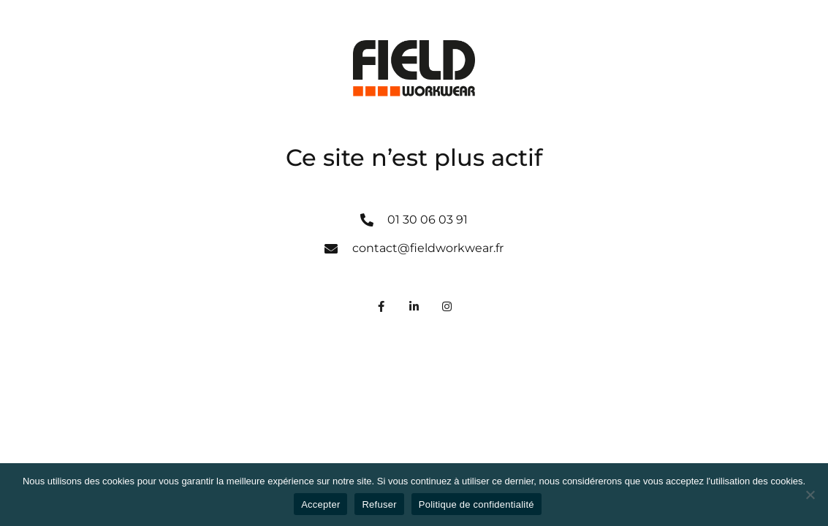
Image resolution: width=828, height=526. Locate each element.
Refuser (379, 504)
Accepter (320, 504)
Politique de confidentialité (476, 504)
